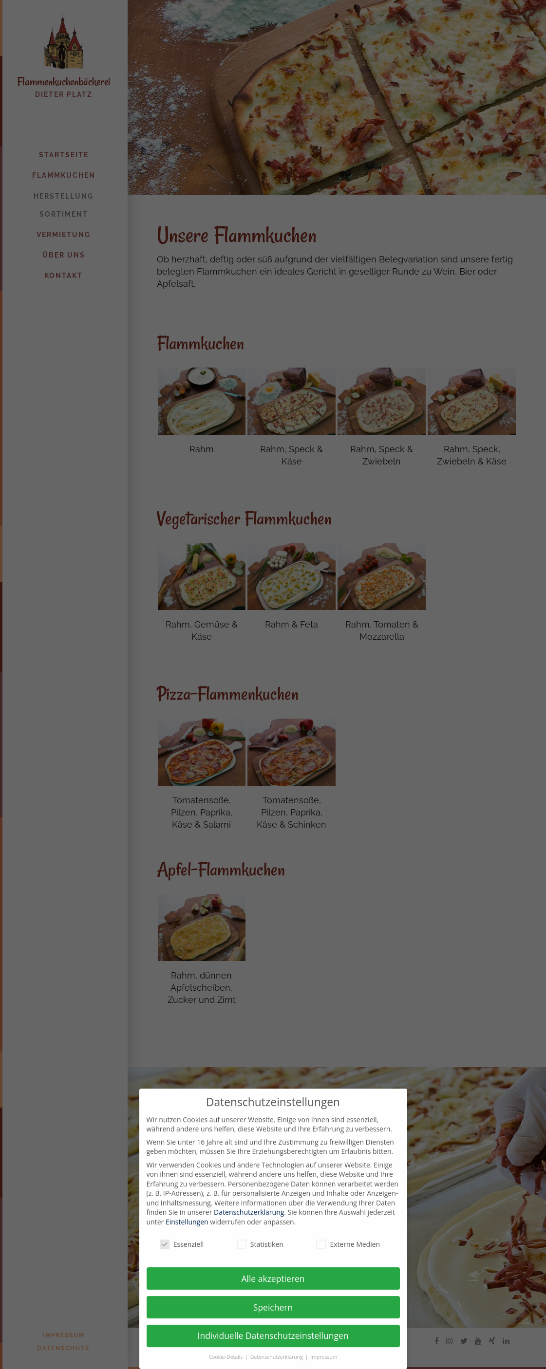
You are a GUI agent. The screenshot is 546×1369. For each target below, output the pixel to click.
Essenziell (182, 1251)
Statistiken (260, 1251)
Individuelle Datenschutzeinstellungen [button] (273, 1343)
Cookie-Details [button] (226, 1363)
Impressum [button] (323, 1363)
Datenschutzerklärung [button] (277, 1363)
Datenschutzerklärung (249, 1219)
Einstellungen (187, 1228)
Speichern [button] (273, 1314)
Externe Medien (348, 1251)
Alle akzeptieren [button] (272, 1285)
